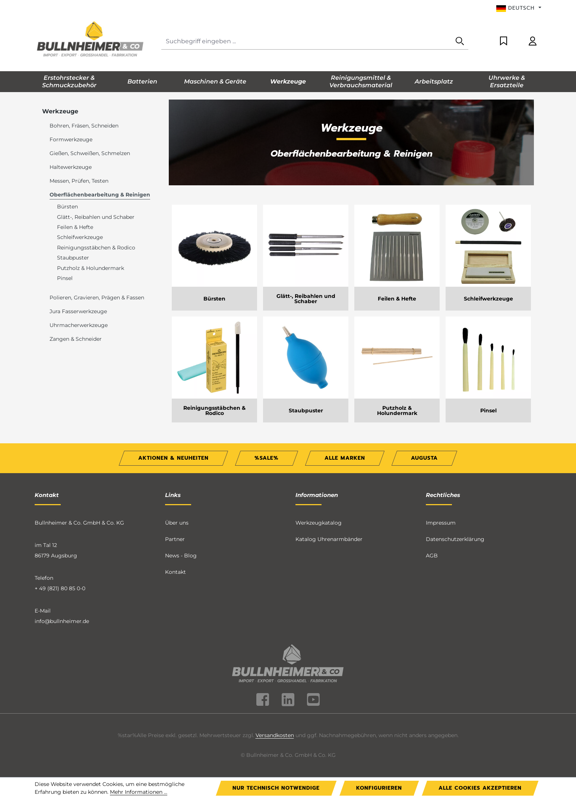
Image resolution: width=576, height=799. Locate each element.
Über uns (177, 522)
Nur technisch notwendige (276, 788)
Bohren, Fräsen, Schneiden (84, 125)
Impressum (441, 522)
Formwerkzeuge (71, 139)
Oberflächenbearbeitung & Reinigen (100, 194)
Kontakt (175, 572)
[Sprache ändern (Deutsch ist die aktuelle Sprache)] (518, 8)
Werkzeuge (60, 111)
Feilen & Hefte (75, 227)
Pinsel (65, 278)
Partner (175, 539)
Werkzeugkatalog (318, 522)
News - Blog (181, 555)
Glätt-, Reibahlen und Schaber (95, 217)
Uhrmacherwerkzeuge (79, 325)
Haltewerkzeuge (71, 167)
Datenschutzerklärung (455, 539)
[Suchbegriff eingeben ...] (306, 42)
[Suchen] (459, 42)
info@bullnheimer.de (62, 621)
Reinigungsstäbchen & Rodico (96, 247)
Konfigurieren (379, 788)
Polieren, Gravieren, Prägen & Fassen (97, 297)
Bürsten (67, 206)
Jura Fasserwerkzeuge (78, 311)
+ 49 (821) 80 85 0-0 (60, 588)
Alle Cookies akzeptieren (480, 788)
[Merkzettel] (503, 41)
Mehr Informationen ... (138, 792)
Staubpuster (73, 257)
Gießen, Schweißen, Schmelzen (90, 153)
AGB (432, 555)
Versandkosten (275, 735)
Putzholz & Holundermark (90, 268)
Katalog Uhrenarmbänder (329, 539)
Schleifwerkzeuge (80, 237)
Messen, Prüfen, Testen (79, 180)
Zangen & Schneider (76, 339)
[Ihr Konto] (532, 41)
